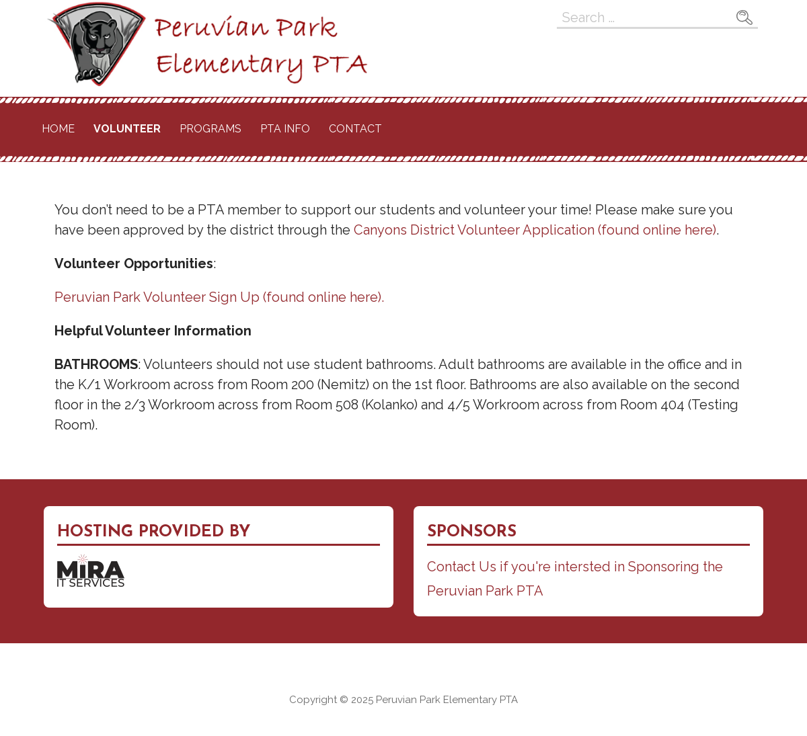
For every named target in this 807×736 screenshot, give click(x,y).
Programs (210, 128)
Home (58, 128)
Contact (355, 128)
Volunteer (127, 128)
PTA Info (285, 128)
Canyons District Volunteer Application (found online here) (535, 230)
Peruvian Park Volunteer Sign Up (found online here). (219, 297)
